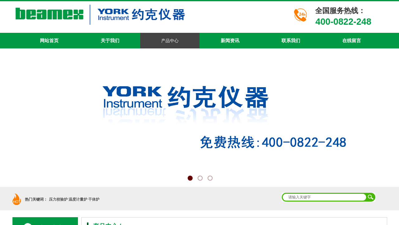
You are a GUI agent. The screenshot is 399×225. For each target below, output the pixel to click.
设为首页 (346, 5)
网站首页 (49, 40)
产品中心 (170, 40)
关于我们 (110, 40)
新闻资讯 (230, 40)
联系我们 (290, 40)
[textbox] (324, 197)
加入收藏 (368, 5)
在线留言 (351, 40)
